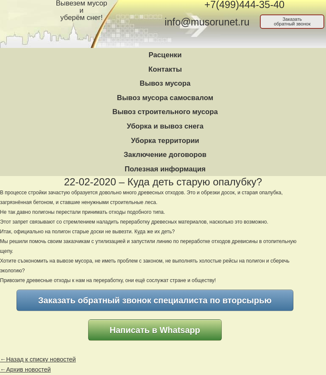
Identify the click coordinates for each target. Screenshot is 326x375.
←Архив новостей (25, 369)
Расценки (164, 55)
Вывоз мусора (165, 83)
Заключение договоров (165, 155)
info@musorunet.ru (206, 22)
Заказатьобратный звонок (292, 21)
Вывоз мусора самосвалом (165, 98)
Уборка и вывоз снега (165, 126)
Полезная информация (165, 169)
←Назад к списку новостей (38, 359)
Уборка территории (165, 141)
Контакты (165, 69)
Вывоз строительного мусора (165, 112)
